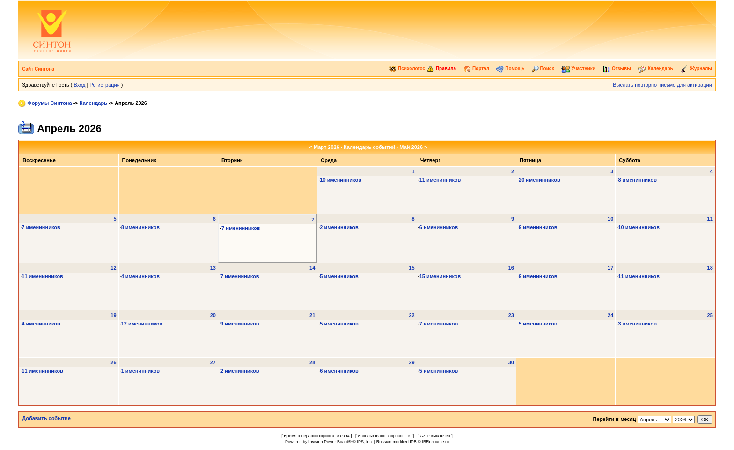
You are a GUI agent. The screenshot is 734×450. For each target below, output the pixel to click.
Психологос (407, 68)
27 (213, 362)
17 (610, 268)
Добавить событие (46, 418)
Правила (441, 68)
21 (312, 315)
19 (113, 315)
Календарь (655, 68)
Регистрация (104, 85)
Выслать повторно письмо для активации (662, 85)
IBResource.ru (435, 441)
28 (312, 362)
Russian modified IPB (396, 441)
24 (610, 315)
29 (411, 362)
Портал (476, 68)
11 (710, 218)
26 (113, 362)
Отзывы (616, 68)
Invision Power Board (328, 441)
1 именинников (140, 371)
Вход (79, 85)
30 (511, 362)
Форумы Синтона (49, 103)
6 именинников (438, 227)
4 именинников (140, 276)
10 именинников (340, 180)
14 (312, 268)
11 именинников (440, 180)
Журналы (696, 68)
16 (511, 268)
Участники (578, 68)
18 (710, 268)
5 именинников (339, 276)
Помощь (510, 68)
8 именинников (637, 180)
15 (411, 268)
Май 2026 (411, 147)
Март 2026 (326, 147)
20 (213, 315)
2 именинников (339, 227)
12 (113, 268)
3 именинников (637, 323)
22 (411, 315)
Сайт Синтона (38, 69)
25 (710, 315)
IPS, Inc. (365, 441)
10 (610, 218)
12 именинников (142, 323)
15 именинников (440, 276)
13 (213, 268)
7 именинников (41, 227)
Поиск (543, 68)
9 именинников (538, 227)
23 (511, 315)
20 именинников (539, 180)
